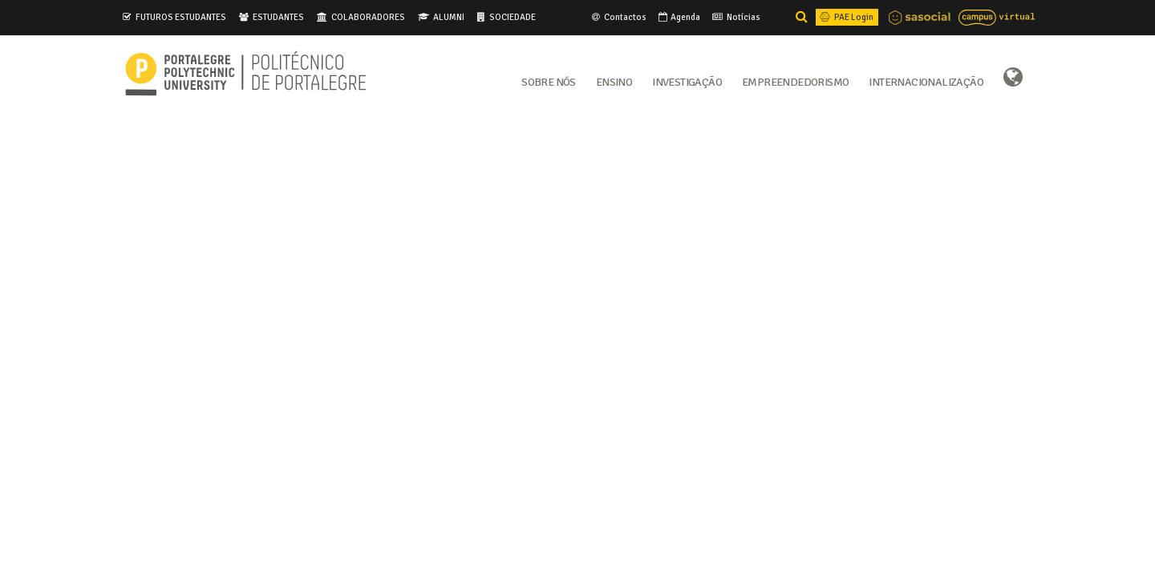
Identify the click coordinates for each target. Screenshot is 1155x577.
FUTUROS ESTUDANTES (181, 16)
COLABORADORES (368, 16)
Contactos (618, 16)
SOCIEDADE (512, 16)
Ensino (614, 81)
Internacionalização (926, 81)
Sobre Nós (548, 81)
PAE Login (845, 16)
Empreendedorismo (795, 81)
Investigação (687, 81)
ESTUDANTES (278, 16)
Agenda (678, 16)
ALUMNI (448, 16)
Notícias (735, 16)
